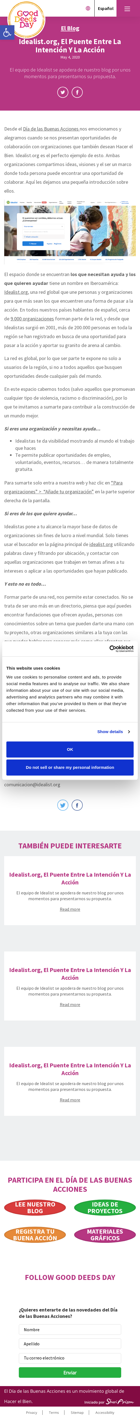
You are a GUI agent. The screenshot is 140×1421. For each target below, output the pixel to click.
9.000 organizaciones (32, 318)
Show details (110, 731)
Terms (54, 1412)
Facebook (77, 92)
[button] (7, 32)
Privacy (31, 1412)
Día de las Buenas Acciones (51, 129)
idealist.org (101, 544)
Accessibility (104, 1412)
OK (70, 749)
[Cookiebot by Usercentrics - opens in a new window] (109, 648)
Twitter (62, 92)
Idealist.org (16, 292)
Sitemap (77, 1412)
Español (105, 8)
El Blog (70, 28)
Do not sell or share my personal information (70, 767)
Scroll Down (70, 105)
